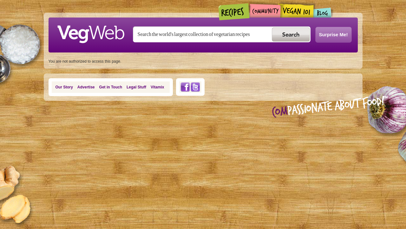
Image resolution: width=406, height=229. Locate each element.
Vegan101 (297, 10)
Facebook (185, 87)
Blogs (322, 12)
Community (265, 10)
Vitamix (157, 87)
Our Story (64, 87)
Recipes (234, 11)
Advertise (86, 87)
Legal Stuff (136, 87)
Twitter (195, 87)
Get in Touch (110, 87)
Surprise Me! (333, 34)
